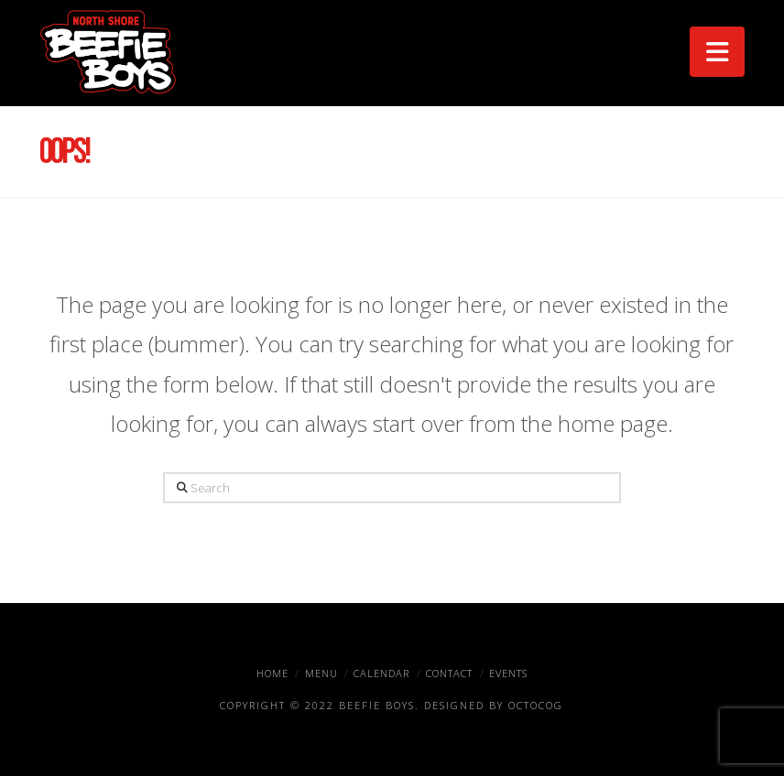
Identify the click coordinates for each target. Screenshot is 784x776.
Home (272, 673)
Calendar (381, 673)
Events (508, 673)
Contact (449, 673)
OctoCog (535, 705)
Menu (321, 673)
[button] (717, 52)
